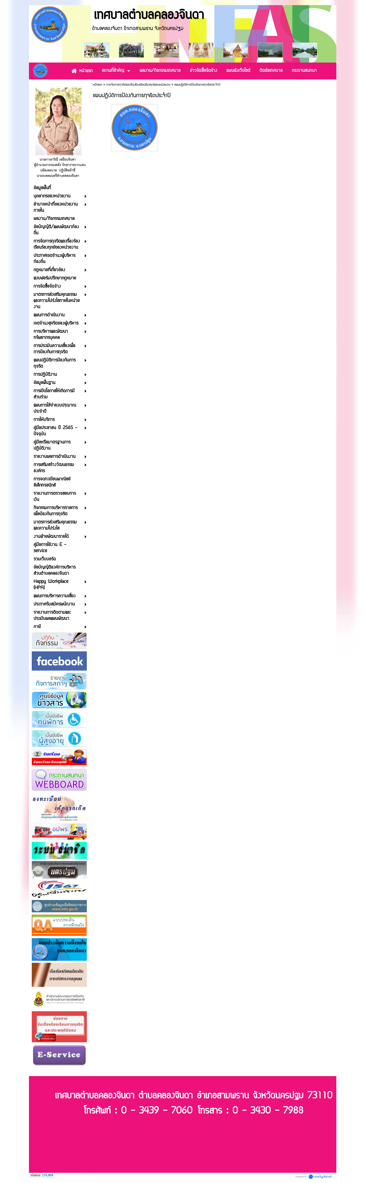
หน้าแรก (97, 84)
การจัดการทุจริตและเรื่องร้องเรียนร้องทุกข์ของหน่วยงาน (138, 84)
